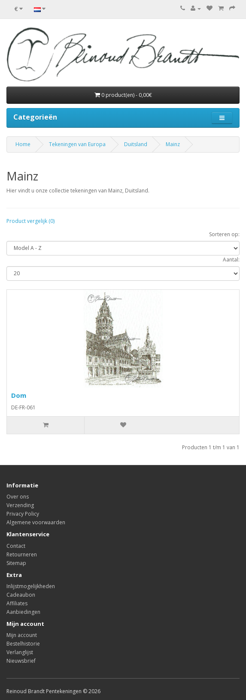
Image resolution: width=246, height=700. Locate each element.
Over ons (17, 496)
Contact (15, 546)
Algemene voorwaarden (35, 522)
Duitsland (135, 144)
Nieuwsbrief (21, 660)
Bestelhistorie (23, 643)
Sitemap (16, 563)
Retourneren (21, 554)
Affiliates (16, 603)
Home (22, 144)
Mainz (173, 144)
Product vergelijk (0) (30, 221)
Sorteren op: (224, 234)
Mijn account (21, 635)
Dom (18, 395)
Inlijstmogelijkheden (30, 586)
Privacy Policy (22, 513)
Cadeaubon (20, 594)
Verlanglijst (19, 652)
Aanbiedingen (23, 612)
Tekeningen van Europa (77, 144)
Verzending (20, 505)
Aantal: (231, 259)
